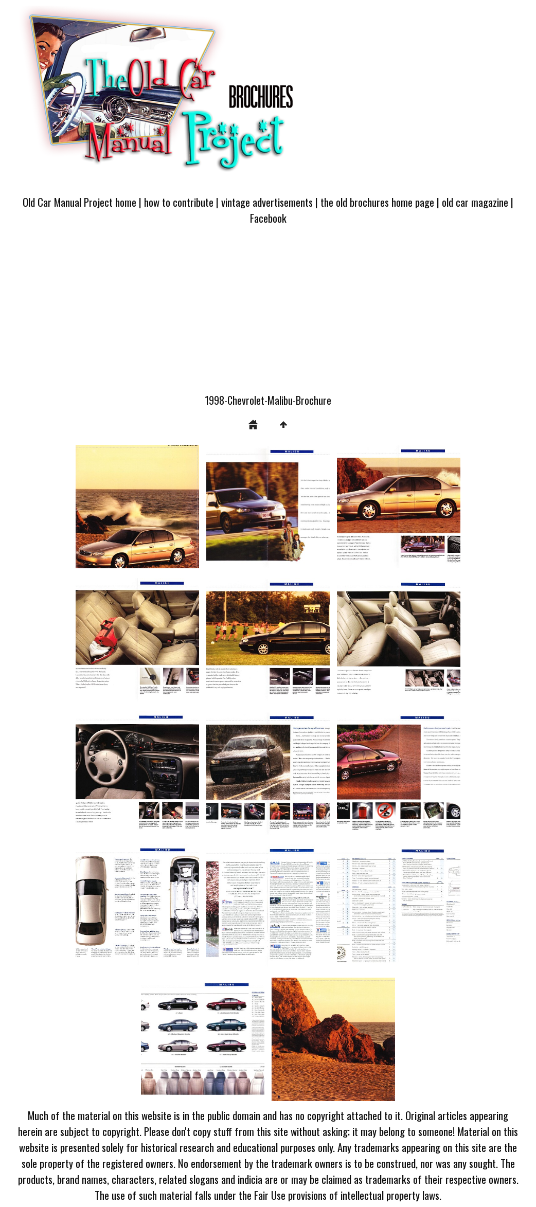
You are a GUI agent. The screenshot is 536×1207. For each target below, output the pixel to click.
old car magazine (475, 202)
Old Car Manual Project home (79, 202)
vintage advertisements (267, 202)
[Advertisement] (268, 315)
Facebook (268, 218)
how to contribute (178, 202)
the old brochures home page (377, 202)
